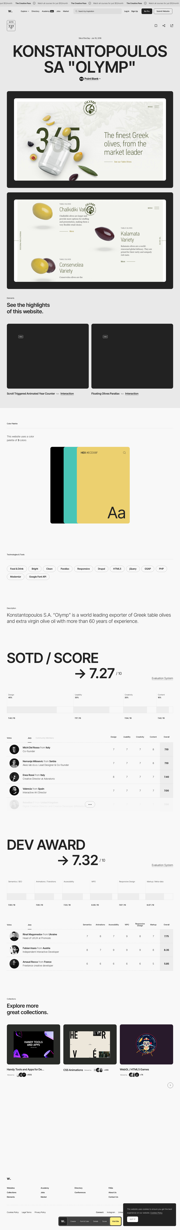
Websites (11, 1188)
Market (66, 11)
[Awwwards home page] (63, 1221)
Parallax (65, 568)
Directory (35, 11)
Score (104, 1221)
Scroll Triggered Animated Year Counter (31, 393)
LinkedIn (121, 1212)
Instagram (111, 1212)
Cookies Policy (13, 1212)
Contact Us (113, 1197)
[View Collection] (33, 1044)
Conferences (80, 1192)
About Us (112, 1192)
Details (95, 1221)
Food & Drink (17, 568)
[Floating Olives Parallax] (132, 356)
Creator (73, 1221)
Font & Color (84, 1221)
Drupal (101, 568)
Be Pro (147, 11)
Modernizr (15, 576)
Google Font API (37, 576)
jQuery (132, 568)
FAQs (111, 1188)
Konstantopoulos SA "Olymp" (90, 59)
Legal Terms (26, 1212)
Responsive (83, 568)
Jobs (58, 11)
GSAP (148, 568)
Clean (49, 568)
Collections (11, 1192)
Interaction (67, 393)
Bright (35, 568)
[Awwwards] (10, 11)
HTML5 (117, 568)
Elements (11, 1197)
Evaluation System (162, 678)
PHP (161, 568)
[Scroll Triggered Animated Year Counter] (47, 356)
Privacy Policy (40, 1212)
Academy (48, 11)
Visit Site (115, 1221)
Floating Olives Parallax (105, 393)
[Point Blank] (90, 79)
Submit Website (163, 11)
